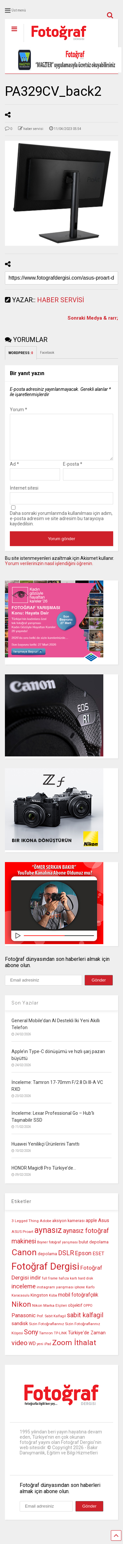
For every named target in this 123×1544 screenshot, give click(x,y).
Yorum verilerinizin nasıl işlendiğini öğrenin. (49, 571)
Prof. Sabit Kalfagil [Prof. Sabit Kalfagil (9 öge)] (51, 1324)
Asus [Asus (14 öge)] (103, 1228)
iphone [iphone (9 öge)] (79, 1295)
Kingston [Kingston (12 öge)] (39, 1303)
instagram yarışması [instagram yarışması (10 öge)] (55, 1295)
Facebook (47, 352)
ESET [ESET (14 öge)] (98, 1261)
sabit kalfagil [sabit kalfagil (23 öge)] (85, 1323)
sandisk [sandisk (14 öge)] (19, 1331)
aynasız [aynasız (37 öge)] (48, 1238)
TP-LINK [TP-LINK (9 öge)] (60, 1341)
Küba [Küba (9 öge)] (53, 1303)
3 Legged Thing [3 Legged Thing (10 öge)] (25, 1228)
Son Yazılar (25, 1010)
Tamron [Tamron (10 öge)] (46, 1341)
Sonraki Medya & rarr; (93, 318)
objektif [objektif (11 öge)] (75, 1313)
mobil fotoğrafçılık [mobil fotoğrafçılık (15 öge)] (78, 1303)
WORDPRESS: (21, 353)
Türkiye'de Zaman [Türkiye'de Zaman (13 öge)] (87, 1340)
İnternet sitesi (24, 495)
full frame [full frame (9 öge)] (50, 1286)
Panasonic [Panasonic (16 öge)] (23, 1323)
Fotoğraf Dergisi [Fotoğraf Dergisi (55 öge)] (45, 1274)
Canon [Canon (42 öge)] (24, 1260)
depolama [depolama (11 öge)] (47, 1261)
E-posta (72, 472)
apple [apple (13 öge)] (91, 1228)
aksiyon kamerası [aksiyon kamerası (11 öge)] (68, 1228)
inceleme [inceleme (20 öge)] (23, 1294)
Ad (14, 472)
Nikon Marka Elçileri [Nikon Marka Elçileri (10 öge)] (49, 1313)
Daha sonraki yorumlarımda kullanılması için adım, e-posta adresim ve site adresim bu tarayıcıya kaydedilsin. (61, 526)
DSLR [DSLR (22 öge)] (66, 1261)
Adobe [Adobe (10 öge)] (45, 1228)
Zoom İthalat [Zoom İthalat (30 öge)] (74, 1350)
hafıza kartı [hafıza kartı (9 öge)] (68, 1286)
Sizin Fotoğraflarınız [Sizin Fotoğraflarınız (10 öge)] (46, 1331)
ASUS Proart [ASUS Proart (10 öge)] (22, 1239)
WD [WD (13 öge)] (32, 1351)
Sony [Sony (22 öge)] (31, 1340)
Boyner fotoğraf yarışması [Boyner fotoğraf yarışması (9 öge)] (57, 1250)
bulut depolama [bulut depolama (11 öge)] (94, 1249)
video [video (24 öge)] (19, 1351)
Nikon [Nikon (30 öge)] (21, 1312)
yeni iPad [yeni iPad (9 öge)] (44, 1352)
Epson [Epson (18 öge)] (83, 1261)
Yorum (18, 409)
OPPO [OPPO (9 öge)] (87, 1313)
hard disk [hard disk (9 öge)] (85, 1286)
